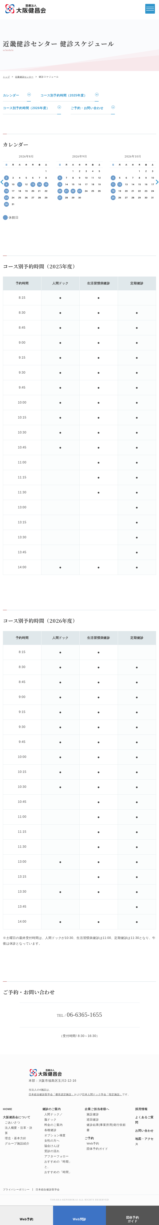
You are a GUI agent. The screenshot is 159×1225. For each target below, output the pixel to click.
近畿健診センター (25, 76)
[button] (1, 182)
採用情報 (141, 1109)
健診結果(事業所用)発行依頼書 (106, 1128)
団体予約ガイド (97, 1149)
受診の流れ (52, 1151)
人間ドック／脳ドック (53, 1117)
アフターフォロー (56, 1156)
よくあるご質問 (144, 1120)
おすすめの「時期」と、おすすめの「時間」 (58, 1167)
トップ (6, 76)
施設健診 (93, 1114)
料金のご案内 (53, 1125)
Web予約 (93, 1144)
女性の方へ (52, 1141)
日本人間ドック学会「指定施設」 (102, 1095)
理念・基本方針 (15, 1138)
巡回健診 (93, 1120)
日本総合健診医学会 (48, 1190)
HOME (7, 1109)
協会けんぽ (52, 1146)
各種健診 (50, 1130)
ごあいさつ (12, 1123)
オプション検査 (55, 1135)
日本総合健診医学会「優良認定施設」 (51, 1095)
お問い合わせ (144, 1131)
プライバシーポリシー (16, 1190)
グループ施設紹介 (17, 1144)
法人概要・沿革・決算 (18, 1131)
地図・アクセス (144, 1142)
